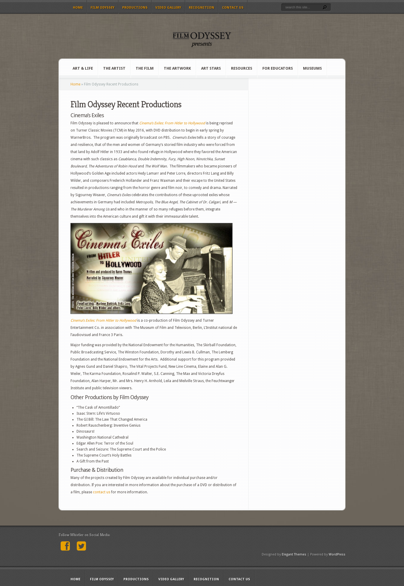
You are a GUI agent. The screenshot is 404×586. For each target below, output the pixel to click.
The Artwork (177, 68)
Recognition (201, 8)
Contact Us (233, 8)
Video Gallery (168, 8)
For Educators (277, 68)
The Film (145, 68)
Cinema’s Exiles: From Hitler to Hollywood (172, 123)
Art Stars (211, 68)
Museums (312, 68)
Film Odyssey (102, 8)
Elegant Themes (294, 554)
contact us (101, 492)
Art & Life (83, 68)
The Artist (114, 68)
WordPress (337, 554)
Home (78, 8)
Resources (241, 68)
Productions (135, 8)
